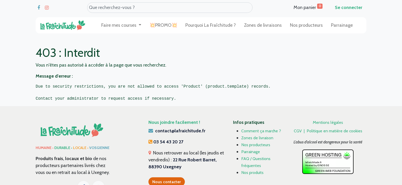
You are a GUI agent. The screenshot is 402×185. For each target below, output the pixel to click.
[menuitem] (163, 25)
